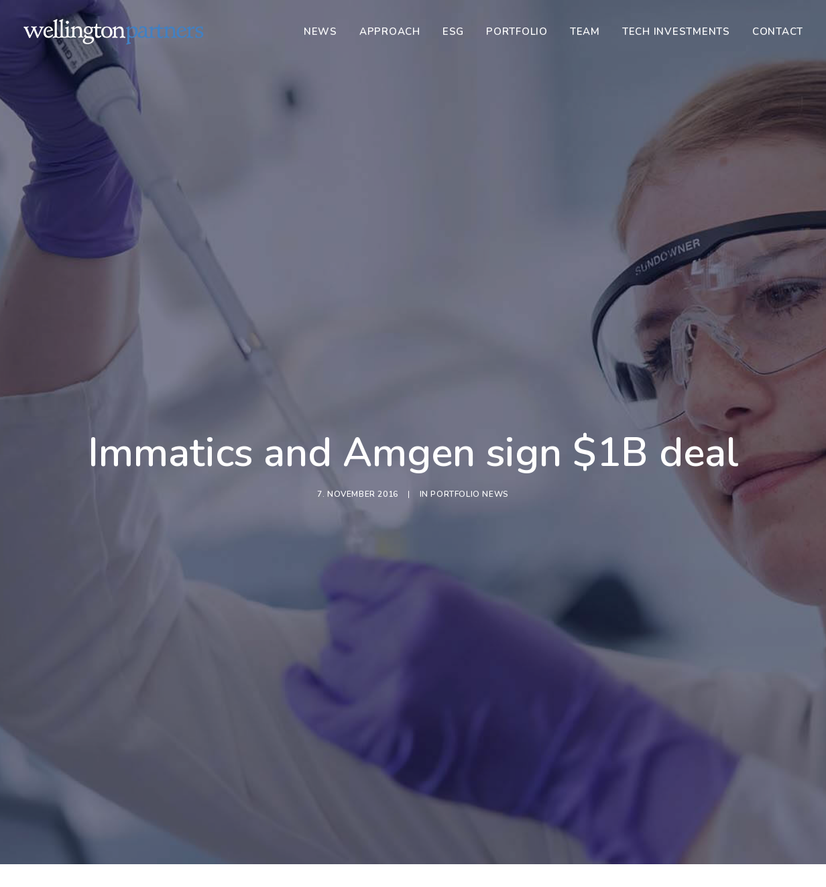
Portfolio (517, 31)
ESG (453, 31)
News (320, 31)
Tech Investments (676, 31)
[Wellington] (113, 31)
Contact (777, 31)
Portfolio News (469, 447)
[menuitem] (325, 31)
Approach (389, 31)
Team (585, 31)
